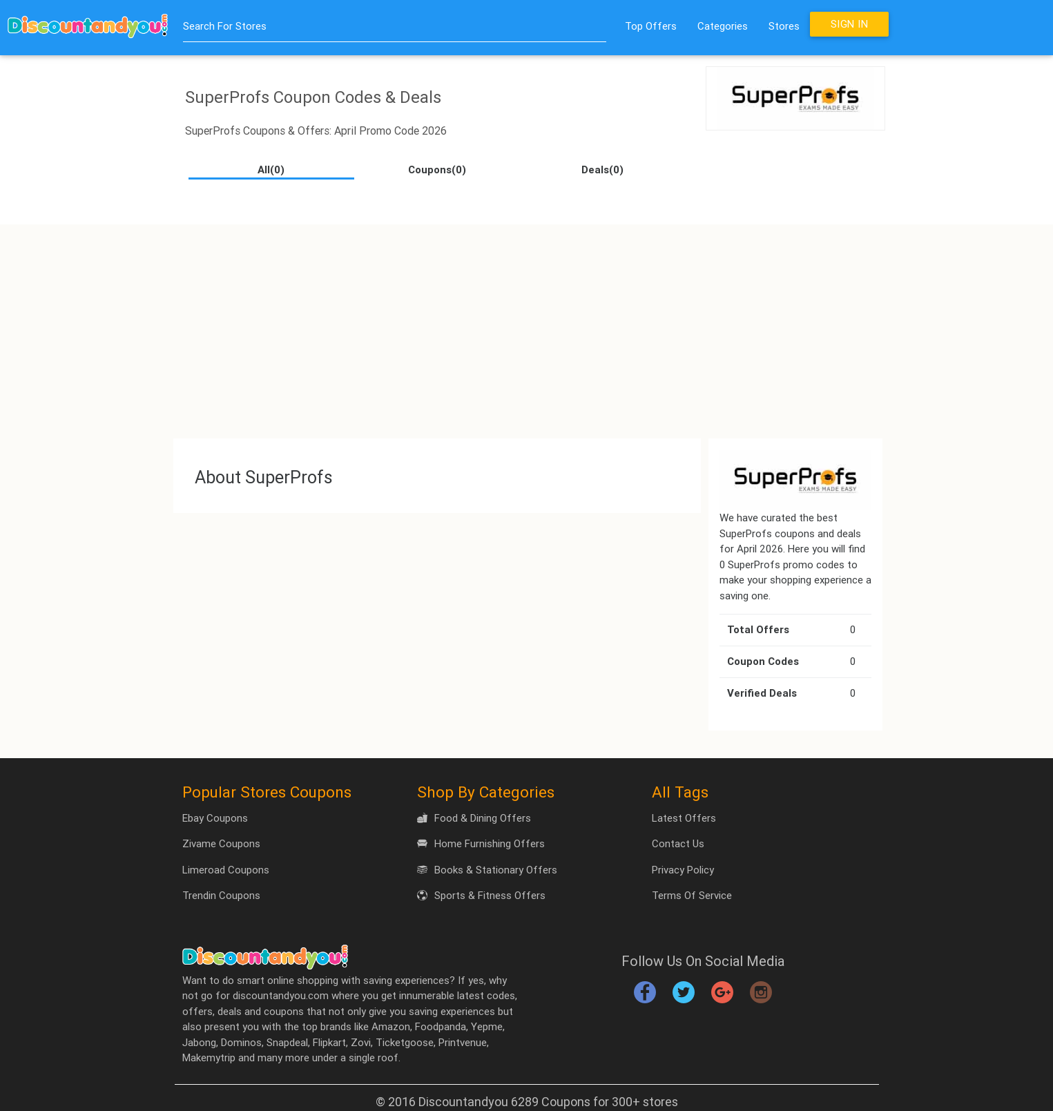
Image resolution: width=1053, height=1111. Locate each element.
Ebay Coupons (215, 817)
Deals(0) (602, 169)
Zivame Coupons (221, 843)
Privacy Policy (683, 869)
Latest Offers (684, 817)
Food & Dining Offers (474, 817)
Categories (722, 25)
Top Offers (651, 25)
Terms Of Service (692, 895)
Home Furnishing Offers (481, 843)
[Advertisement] (527, 321)
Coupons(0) (437, 169)
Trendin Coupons (221, 895)
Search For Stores (225, 25)
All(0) (271, 169)
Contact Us (678, 843)
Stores (784, 25)
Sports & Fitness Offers (481, 895)
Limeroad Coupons (225, 869)
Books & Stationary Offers (487, 869)
